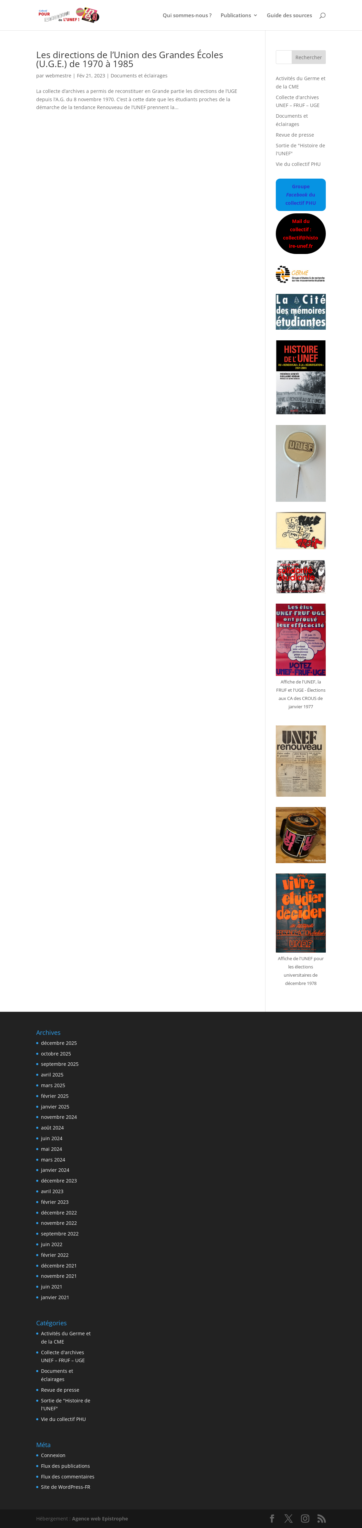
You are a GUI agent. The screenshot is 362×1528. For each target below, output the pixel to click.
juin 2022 (51, 1244)
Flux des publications (65, 1466)
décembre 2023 (59, 1180)
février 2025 (55, 1096)
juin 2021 (51, 1286)
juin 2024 (51, 1138)
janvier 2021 (55, 1297)
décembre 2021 (59, 1265)
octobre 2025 (56, 1053)
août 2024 (52, 1127)
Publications (236, 16)
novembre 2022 (59, 1223)
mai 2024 (51, 1149)
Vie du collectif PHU (298, 164)
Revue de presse (295, 134)
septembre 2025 (60, 1064)
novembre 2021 (59, 1276)
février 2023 (55, 1202)
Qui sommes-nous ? (187, 16)
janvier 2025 (55, 1106)
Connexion (53, 1455)
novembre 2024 (59, 1117)
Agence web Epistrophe (100, 1518)
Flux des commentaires (67, 1476)
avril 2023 (52, 1191)
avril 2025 (52, 1074)
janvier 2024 (55, 1170)
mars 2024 (53, 1159)
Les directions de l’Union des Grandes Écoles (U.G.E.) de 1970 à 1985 (129, 59)
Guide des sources (289, 16)
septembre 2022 (60, 1233)
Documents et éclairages (139, 75)
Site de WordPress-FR (65, 1487)
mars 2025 (53, 1085)
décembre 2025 (59, 1043)
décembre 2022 (59, 1212)
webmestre (58, 75)
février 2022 (55, 1255)
